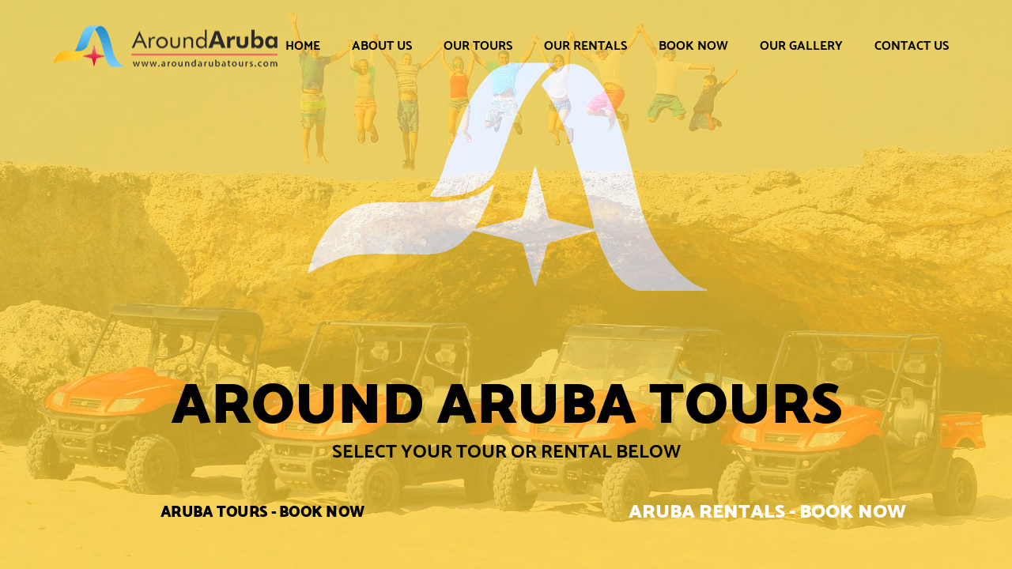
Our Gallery (801, 45)
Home (302, 45)
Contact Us (911, 45)
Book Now (693, 45)
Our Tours (478, 45)
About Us (382, 45)
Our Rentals (585, 45)
